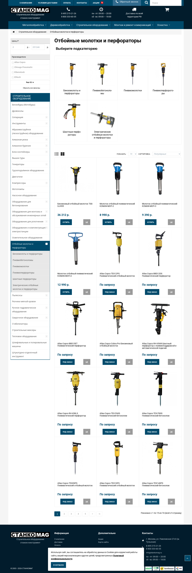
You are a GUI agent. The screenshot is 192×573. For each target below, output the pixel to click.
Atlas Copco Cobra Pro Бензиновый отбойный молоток (116, 344)
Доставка (58, 542)
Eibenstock (19, 72)
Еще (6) (30, 82)
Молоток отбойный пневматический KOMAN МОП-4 (75, 274)
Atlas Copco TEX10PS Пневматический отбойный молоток (117, 484)
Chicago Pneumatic (23, 67)
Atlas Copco (19, 62)
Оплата (57, 545)
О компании (59, 539)
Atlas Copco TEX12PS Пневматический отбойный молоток (117, 274)
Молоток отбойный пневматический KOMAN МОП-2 (117, 205)
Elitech (17, 77)
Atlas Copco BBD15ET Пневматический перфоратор (71, 344)
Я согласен (58, 565)
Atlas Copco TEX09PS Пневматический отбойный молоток (75, 484)
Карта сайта (103, 542)
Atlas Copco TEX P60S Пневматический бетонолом (113, 414)
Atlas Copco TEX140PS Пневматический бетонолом (155, 484)
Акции (100, 539)
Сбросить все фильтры (30, 88)
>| (99, 514)
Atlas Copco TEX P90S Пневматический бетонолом (155, 414)
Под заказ (110, 292)
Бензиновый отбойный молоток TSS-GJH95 (75, 205)
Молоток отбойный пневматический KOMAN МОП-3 (159, 205)
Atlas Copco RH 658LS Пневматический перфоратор (71, 414)
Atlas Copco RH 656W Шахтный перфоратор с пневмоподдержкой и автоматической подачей (159, 345)
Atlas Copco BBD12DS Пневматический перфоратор (156, 274)
